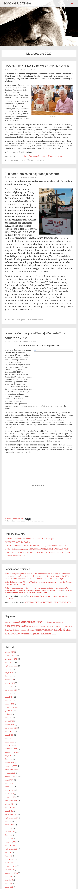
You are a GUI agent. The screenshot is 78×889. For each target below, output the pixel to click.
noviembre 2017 (11, 814)
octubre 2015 (10, 845)
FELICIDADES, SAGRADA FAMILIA (17, 542)
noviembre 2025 (11, 659)
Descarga (28, 518)
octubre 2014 (10, 870)
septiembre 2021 (11, 752)
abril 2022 (9, 738)
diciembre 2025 (11, 655)
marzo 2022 (9, 742)
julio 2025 (8, 669)
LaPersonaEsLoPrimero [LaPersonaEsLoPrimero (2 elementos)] (59, 626)
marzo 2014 (9, 887)
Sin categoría (20, 160)
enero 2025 (9, 687)
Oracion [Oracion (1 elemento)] (70, 626)
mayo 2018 (9, 811)
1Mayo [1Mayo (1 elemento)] (6, 622)
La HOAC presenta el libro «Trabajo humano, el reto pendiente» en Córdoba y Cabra (37, 546)
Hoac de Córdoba (17, 3)
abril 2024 (8, 700)
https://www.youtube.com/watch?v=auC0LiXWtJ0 (43, 156)
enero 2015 (9, 863)
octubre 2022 (10, 731)
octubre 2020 (10, 773)
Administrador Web (30, 70)
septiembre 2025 (11, 666)
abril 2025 (8, 676)
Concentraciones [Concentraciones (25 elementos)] (31, 622)
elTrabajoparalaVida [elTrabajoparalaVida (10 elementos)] (16, 625)
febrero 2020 (10, 790)
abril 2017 (8, 821)
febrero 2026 (10, 652)
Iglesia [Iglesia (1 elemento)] (43, 626)
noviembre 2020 (11, 769)
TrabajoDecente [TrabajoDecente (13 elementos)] (14, 633)
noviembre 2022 (11, 728)
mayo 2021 (9, 756)
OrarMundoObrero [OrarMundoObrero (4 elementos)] (13, 630)
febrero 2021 (10, 763)
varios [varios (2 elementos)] (53, 634)
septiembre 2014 (11, 873)
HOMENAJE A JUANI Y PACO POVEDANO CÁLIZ (37, 66)
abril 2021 (8, 759)
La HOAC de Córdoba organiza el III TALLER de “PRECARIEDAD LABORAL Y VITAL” (37, 549)
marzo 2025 (9, 680)
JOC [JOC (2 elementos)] (49, 626)
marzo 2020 (9, 787)
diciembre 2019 (11, 797)
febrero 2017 (9, 825)
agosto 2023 (9, 711)
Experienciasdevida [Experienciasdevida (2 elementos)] (35, 626)
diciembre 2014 (11, 866)
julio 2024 (8, 693)
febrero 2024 (10, 704)
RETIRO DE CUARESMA (16, 584)
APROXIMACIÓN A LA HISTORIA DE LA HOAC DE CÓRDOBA (48, 602)
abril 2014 (8, 883)
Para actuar (11, 320)
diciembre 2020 (11, 766)
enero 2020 (9, 794)
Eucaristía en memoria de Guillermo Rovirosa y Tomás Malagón (30, 539)
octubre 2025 (10, 662)
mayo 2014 (9, 880)
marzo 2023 (9, 721)
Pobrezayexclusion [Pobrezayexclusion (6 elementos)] (44, 630)
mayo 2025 (9, 673)
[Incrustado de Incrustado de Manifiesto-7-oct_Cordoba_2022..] (39, 485)
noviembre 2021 (11, 749)
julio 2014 (8, 877)
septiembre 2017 (11, 818)
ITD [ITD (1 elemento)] (47, 626)
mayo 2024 (9, 697)
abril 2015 (8, 856)
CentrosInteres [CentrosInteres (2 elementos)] (13, 622)
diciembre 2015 (11, 842)
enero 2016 (9, 839)
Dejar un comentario (36, 160)
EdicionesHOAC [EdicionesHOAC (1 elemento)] (59, 622)
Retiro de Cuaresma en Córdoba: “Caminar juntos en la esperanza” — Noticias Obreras (38, 582)
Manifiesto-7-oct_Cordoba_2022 (14, 518)
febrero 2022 (10, 745)
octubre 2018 (10, 807)
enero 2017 (9, 828)
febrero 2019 (9, 804)
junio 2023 (9, 714)
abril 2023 (8, 718)
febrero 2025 (10, 683)
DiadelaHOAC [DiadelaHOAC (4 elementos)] (49, 622)
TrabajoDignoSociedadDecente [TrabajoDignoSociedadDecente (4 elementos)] (37, 634)
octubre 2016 (10, 832)
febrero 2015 (9, 859)
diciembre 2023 (11, 707)
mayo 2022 (9, 735)
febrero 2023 (10, 725)
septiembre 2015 (11, 849)
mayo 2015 (9, 852)
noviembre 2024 (11, 690)
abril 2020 (9, 783)
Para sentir (11, 160)
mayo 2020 (9, 780)
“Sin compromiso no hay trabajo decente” (33, 174)
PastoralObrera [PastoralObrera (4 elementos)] (27, 630)
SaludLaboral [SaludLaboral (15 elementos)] (62, 629)
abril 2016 (8, 835)
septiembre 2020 (11, 776)
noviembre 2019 (11, 801)
